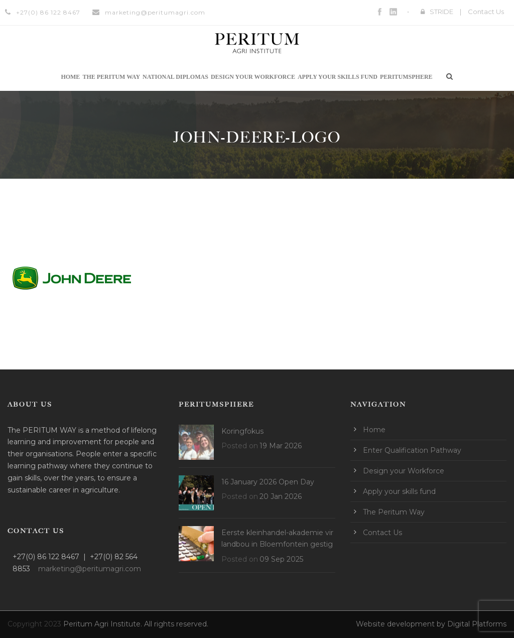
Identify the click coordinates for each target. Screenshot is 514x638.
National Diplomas (175, 76)
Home (70, 76)
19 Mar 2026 (281, 445)
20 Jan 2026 (281, 496)
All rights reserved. (176, 623)
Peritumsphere (406, 76)
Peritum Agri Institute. (103, 623)
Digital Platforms (476, 623)
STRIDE (441, 12)
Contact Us (486, 12)
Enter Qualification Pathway (412, 450)
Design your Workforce (253, 76)
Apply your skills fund (337, 76)
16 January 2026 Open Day (267, 481)
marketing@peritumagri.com (155, 12)
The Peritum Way (111, 76)
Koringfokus (242, 431)
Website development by (401, 623)
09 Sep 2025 (281, 559)
